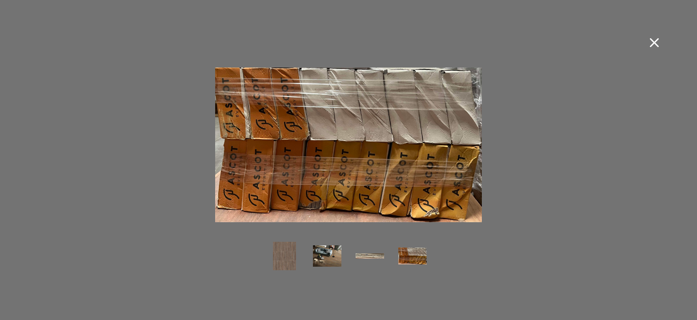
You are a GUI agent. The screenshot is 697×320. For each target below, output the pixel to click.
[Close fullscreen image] (654, 43)
